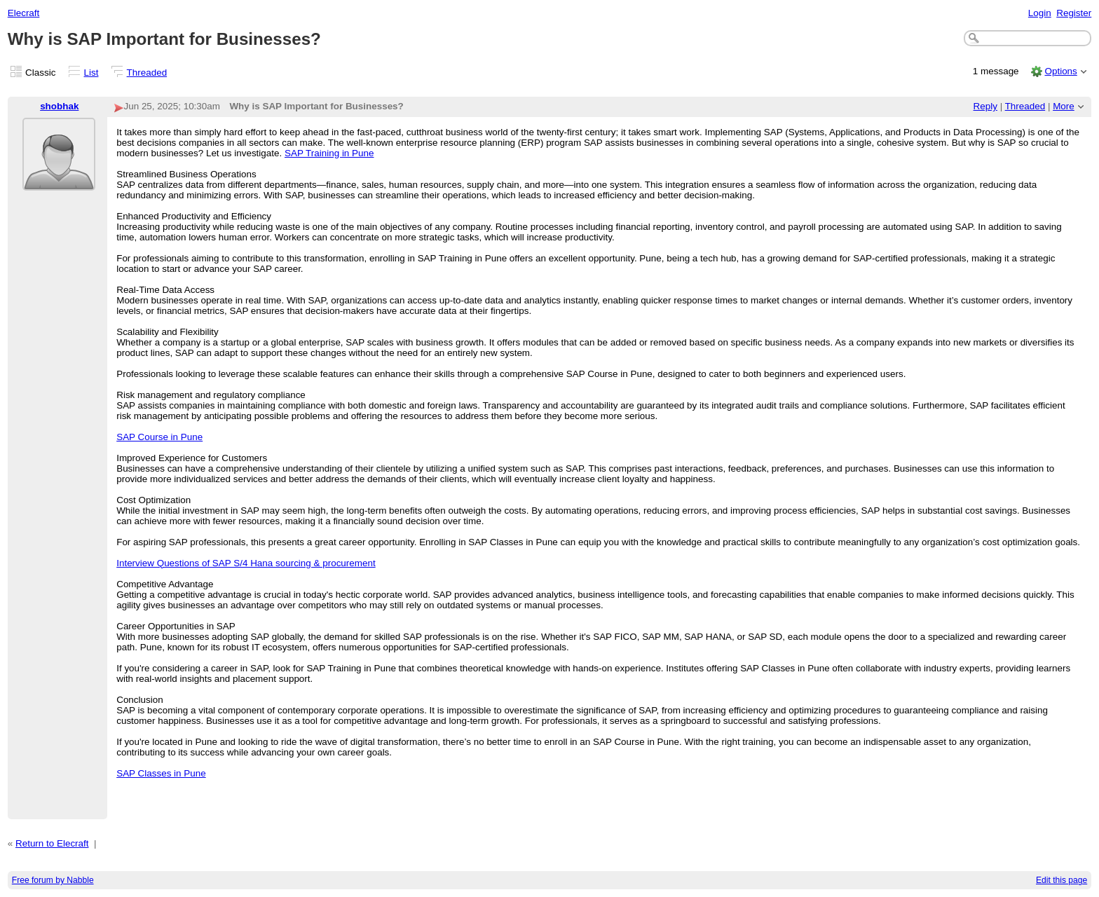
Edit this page (1061, 880)
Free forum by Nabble (53, 880)
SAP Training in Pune (329, 153)
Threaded (147, 72)
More (1063, 106)
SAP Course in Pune (159, 437)
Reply (985, 106)
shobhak (59, 106)
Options (1060, 71)
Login (1039, 13)
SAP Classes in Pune (160, 773)
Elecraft (24, 13)
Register (1073, 13)
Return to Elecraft (52, 843)
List (91, 72)
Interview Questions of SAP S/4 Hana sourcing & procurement (245, 563)
